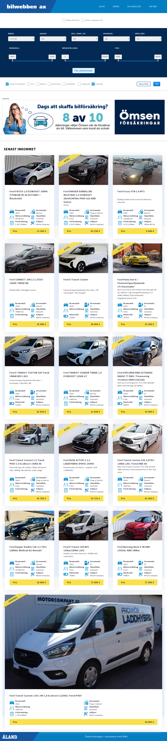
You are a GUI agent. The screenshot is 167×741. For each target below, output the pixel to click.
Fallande (99, 84)
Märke (43, 84)
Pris (33, 84)
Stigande (86, 84)
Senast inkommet (17, 84)
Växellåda (70, 84)
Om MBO (153, 6)
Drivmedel (56, 84)
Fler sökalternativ (83, 70)
